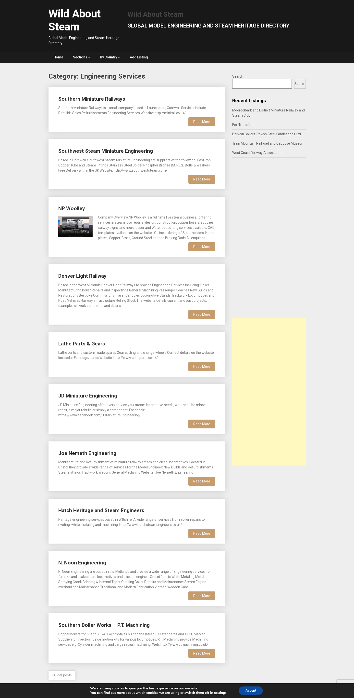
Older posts (62, 675)
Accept (250, 690)
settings (219, 692)
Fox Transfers (243, 125)
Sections (80, 57)
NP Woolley (71, 208)
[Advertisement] (269, 391)
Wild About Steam (75, 20)
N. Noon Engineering (82, 563)
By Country (108, 57)
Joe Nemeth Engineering (87, 453)
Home (58, 57)
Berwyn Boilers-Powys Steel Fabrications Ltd (266, 134)
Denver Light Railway (82, 276)
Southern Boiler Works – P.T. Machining (104, 625)
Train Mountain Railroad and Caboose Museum (268, 143)
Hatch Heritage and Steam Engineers (101, 510)
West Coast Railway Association (256, 153)
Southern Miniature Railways (91, 99)
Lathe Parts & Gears (81, 344)
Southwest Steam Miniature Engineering (105, 151)
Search (237, 76)
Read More (201, 122)
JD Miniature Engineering (87, 396)
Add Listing (139, 57)
